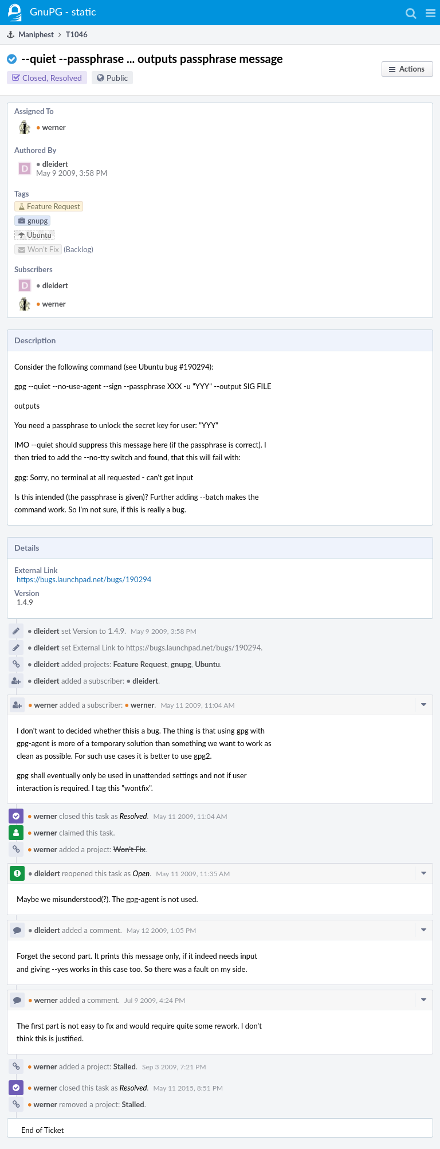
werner (51, 127)
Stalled (124, 1066)
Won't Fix (129, 849)
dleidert (52, 163)
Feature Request (140, 664)
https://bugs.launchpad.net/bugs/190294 (84, 579)
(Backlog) (78, 249)
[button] (430, 12)
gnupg (181, 664)
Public (117, 78)
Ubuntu (207, 664)
